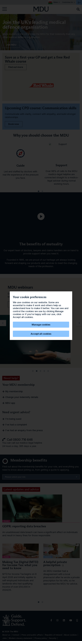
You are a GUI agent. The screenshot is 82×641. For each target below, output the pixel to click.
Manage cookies (41, 324)
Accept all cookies (41, 333)
